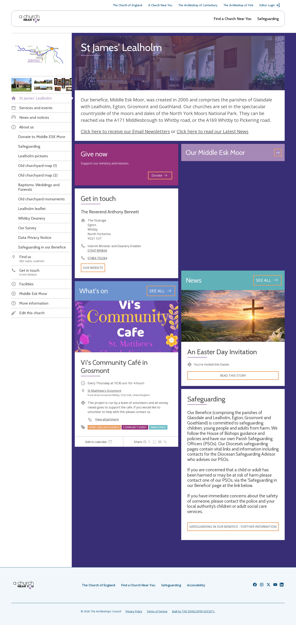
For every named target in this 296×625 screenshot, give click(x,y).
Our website (93, 268)
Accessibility (196, 585)
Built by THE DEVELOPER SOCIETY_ (193, 611)
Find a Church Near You (232, 18)
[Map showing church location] (233, 216)
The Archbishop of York (238, 5)
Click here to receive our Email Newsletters (125, 131)
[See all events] (161, 291)
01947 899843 (97, 250)
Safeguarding (268, 18)
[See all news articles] (267, 280)
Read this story (233, 375)
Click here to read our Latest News (212, 131)
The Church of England (127, 5)
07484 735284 (97, 258)
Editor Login (269, 5)
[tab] (99, 442)
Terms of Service (157, 611)
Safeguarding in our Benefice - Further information (233, 527)
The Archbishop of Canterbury (197, 5)
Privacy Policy (134, 611)
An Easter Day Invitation (222, 352)
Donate (159, 175)
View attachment (107, 419)
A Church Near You (160, 5)
